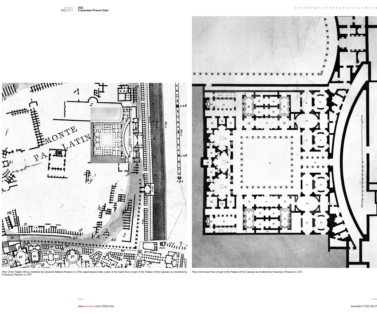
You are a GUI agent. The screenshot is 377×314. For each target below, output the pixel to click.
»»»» (374, 299)
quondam (89, 306)
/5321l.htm (108, 306)
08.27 (70, 10)
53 (101, 306)
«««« (80, 299)
